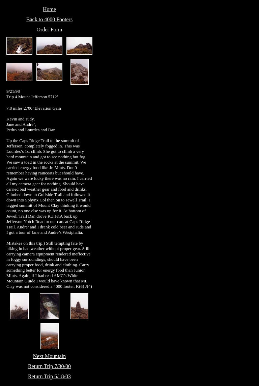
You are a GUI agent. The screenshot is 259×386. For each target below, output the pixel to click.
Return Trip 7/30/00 (49, 366)
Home (49, 9)
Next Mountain (49, 356)
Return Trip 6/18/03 (49, 376)
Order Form (49, 29)
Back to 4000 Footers (49, 19)
